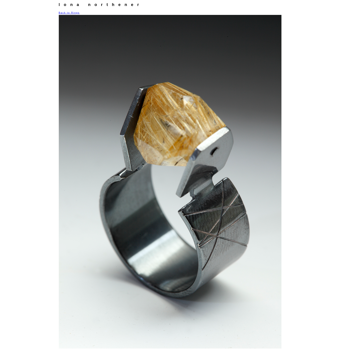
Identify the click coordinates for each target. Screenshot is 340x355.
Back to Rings (69, 13)
